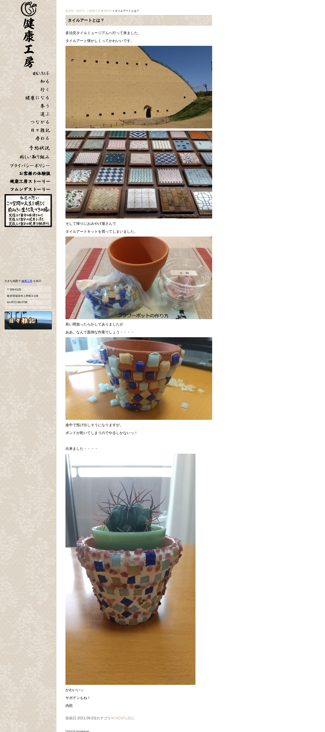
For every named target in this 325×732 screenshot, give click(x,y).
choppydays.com (82, 731)
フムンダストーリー (30, 189)
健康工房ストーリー (30, 181)
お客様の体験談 (34, 173)
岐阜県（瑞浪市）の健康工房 (83, 10)
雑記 (131, 718)
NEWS (120, 718)
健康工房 (26, 281)
